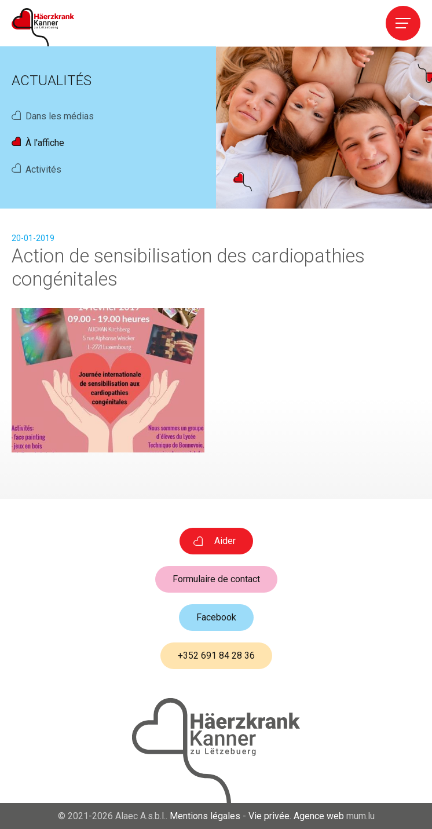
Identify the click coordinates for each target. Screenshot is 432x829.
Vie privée (269, 815)
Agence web (319, 815)
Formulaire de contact (216, 579)
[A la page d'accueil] (43, 27)
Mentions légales (205, 815)
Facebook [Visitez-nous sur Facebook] (216, 617)
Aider (225, 540)
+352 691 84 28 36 (216, 655)
